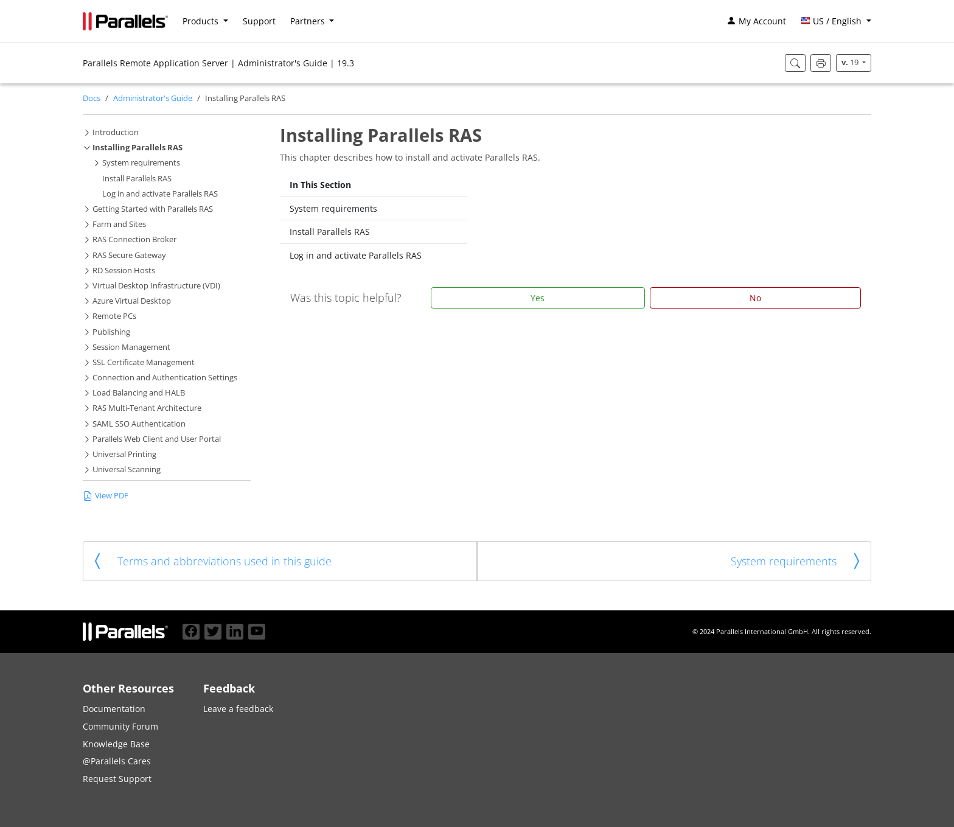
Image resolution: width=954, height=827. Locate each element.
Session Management (131, 347)
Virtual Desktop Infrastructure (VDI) (156, 286)
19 (850, 62)
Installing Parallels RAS (137, 147)
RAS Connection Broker (134, 239)
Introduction (115, 132)
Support (259, 21)
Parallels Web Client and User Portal (156, 439)
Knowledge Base (116, 744)
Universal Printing (124, 454)
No (755, 298)
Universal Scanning (126, 469)
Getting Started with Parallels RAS (152, 209)
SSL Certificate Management (143, 362)
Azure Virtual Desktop (131, 301)
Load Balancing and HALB (138, 393)
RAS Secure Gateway (129, 255)
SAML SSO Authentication (139, 424)
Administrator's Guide (152, 98)
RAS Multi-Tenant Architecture (146, 408)
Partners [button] (308, 21)
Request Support (117, 778)
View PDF (105, 495)
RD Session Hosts (123, 270)
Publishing (111, 332)
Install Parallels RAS (137, 178)
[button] (836, 21)
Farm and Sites (119, 224)
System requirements (141, 163)
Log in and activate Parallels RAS (160, 194)
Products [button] (202, 21)
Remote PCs (114, 316)
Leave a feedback (238, 708)
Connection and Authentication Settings (164, 377)
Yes (538, 298)
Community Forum (120, 726)
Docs (91, 98)
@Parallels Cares (117, 761)
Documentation (114, 708)
